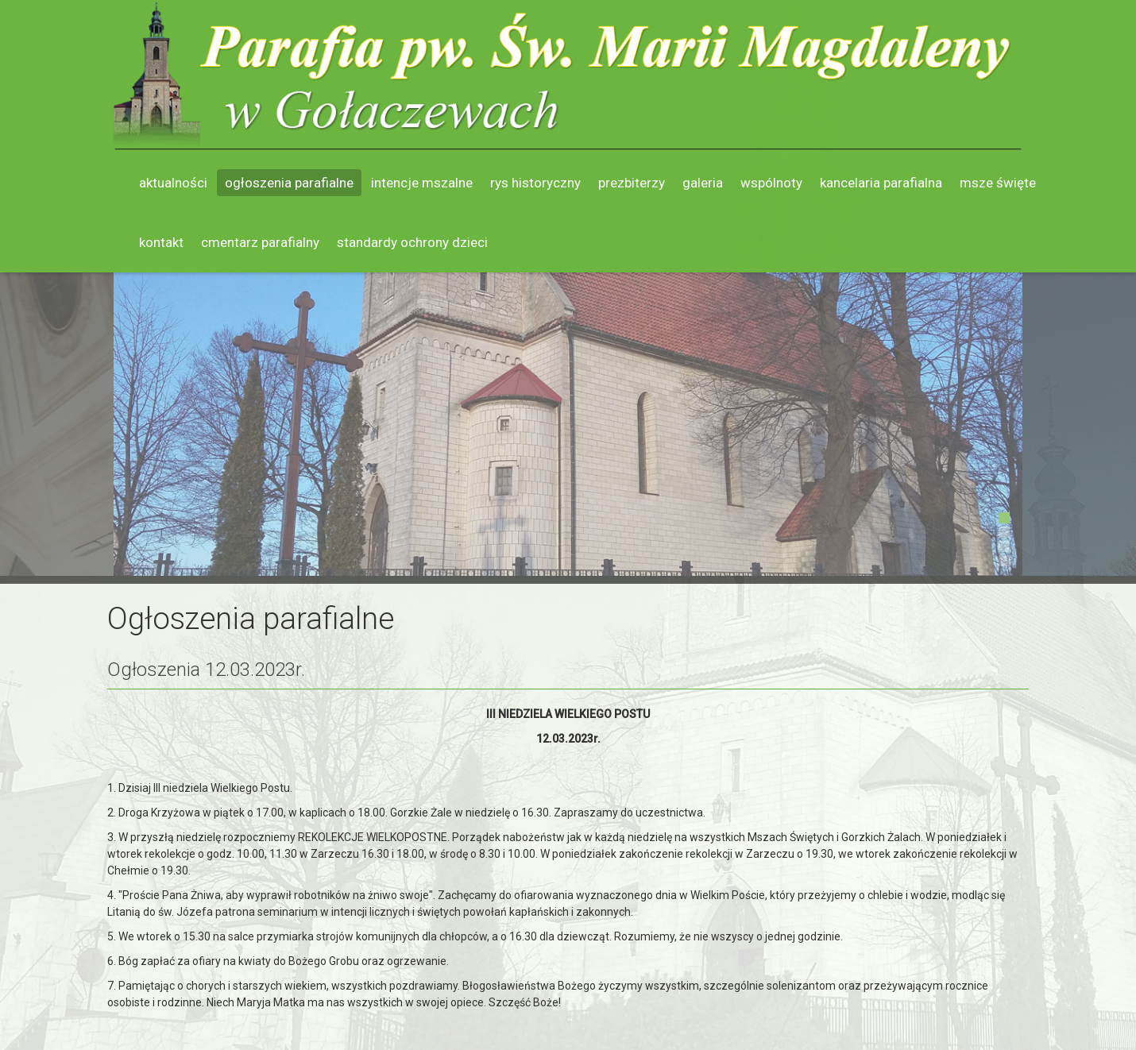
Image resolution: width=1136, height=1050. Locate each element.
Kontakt (161, 242)
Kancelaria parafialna (881, 183)
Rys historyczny (535, 183)
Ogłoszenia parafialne (289, 183)
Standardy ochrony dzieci (412, 242)
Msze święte (998, 183)
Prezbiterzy (631, 183)
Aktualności (173, 183)
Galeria (702, 183)
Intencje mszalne (422, 183)
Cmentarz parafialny (260, 242)
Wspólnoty (771, 183)
